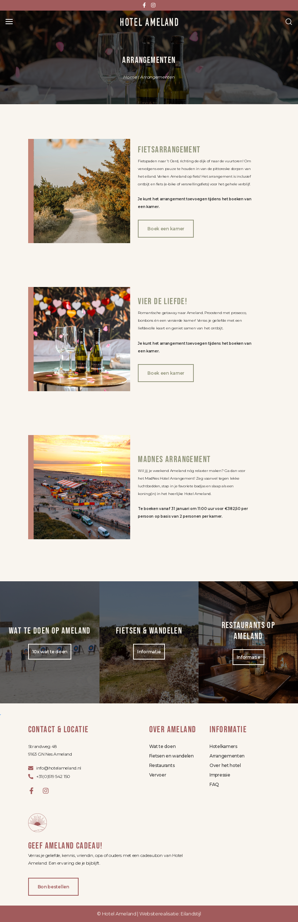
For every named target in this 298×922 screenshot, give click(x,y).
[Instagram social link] (153, 5)
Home (130, 77)
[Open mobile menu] (9, 21)
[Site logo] (149, 21)
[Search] (289, 21)
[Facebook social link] (144, 5)
